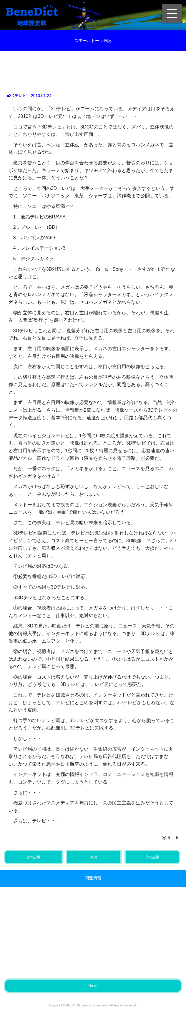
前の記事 (152, 857)
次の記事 (33, 857)
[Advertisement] (98, 69)
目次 (93, 857)
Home (93, 986)
